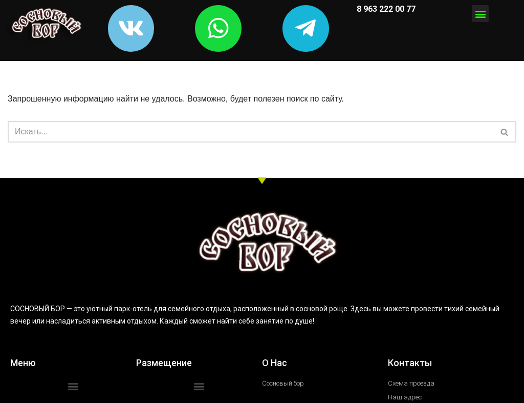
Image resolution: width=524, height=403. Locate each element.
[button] (480, 13)
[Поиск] (250, 136)
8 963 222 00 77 (385, 9)
